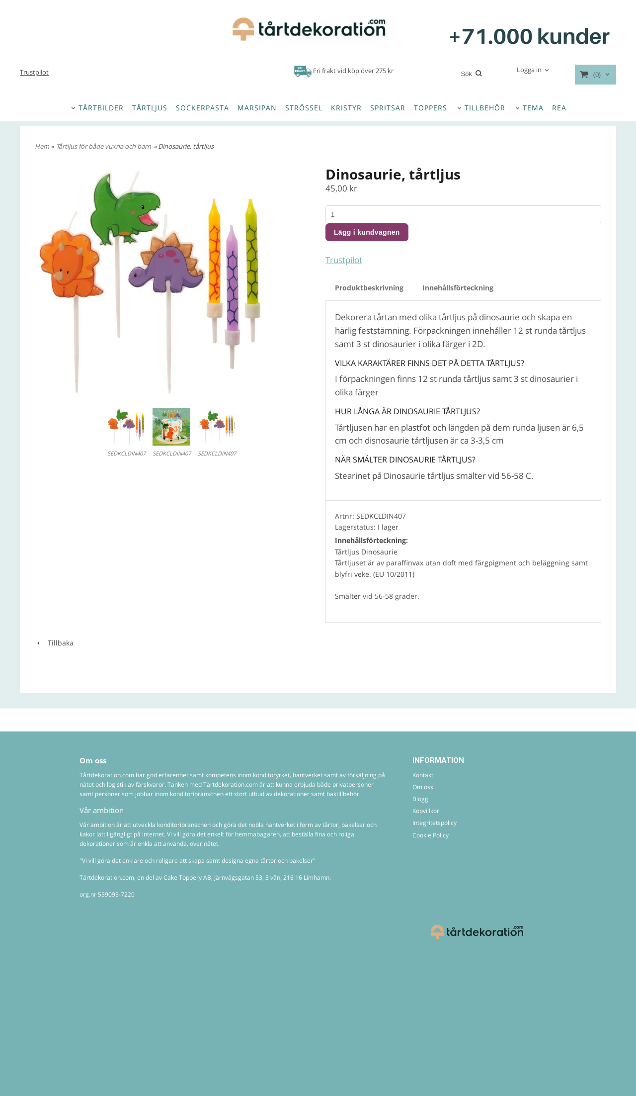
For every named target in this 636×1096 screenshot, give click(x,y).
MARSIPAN (257, 107)
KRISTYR (346, 107)
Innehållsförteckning (457, 287)
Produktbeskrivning (369, 287)
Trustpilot (34, 72)
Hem (42, 146)
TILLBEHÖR (485, 107)
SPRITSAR (387, 107)
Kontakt (422, 775)
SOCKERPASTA (202, 107)
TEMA (533, 107)
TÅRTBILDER (101, 107)
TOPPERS (430, 107)
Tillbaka (54, 642)
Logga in (529, 69)
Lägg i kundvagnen (367, 232)
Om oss (422, 787)
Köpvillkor (425, 811)
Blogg (420, 799)
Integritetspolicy (434, 823)
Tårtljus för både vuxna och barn (103, 146)
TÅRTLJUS (149, 107)
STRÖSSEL (303, 107)
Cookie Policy (430, 835)
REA (559, 107)
